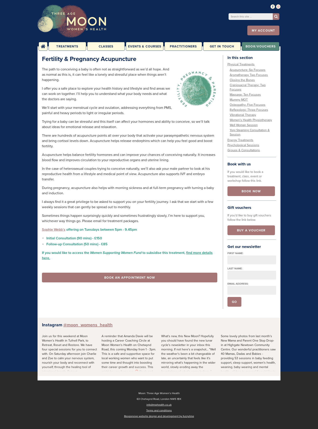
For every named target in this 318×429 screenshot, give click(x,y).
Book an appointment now (129, 277)
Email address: (237, 283)
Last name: (234, 268)
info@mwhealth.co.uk (159, 405)
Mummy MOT (239, 99)
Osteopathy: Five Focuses (247, 104)
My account (263, 30)
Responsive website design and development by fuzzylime (159, 416)
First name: (235, 253)
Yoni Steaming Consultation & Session (250, 132)
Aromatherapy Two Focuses (249, 75)
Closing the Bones (242, 80)
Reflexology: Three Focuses (249, 110)
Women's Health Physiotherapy (251, 120)
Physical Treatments (241, 64)
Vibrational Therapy (243, 115)
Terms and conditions (159, 410)
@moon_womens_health (88, 324)
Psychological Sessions (243, 145)
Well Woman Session (244, 125)
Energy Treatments (240, 140)
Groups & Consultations (243, 150)
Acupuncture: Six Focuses (247, 70)
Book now (251, 191)
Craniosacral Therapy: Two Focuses (248, 87)
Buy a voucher (251, 230)
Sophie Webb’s (53, 229)
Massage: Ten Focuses (245, 94)
